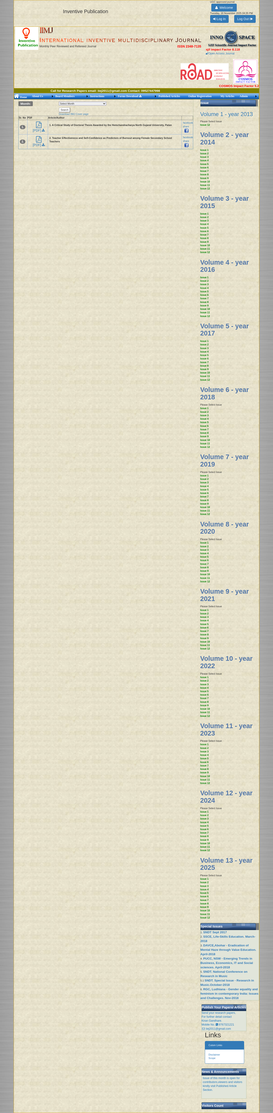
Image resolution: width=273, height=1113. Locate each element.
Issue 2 (204, 153)
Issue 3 (204, 157)
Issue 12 (205, 124)
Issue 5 (204, 164)
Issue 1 (204, 150)
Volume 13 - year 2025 (226, 864)
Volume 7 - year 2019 (224, 460)
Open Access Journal (220, 53)
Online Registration (200, 96)
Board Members (65, 96)
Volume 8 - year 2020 (224, 528)
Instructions (97, 96)
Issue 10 (205, 181)
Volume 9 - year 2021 (224, 595)
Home (20, 97)
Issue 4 (204, 160)
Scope (212, 1058)
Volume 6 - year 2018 (224, 393)
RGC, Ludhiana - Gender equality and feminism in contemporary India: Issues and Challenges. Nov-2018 (229, 993)
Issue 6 (204, 167)
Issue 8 (204, 174)
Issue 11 (205, 185)
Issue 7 (204, 171)
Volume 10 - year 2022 (226, 662)
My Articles (227, 96)
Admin (244, 96)
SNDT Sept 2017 (215, 932)
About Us (37, 96)
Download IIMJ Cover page (74, 114)
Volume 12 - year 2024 (226, 796)
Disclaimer (214, 1054)
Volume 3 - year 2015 (224, 202)
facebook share (188, 126)
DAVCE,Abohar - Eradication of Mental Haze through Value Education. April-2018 (228, 950)
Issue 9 (204, 178)
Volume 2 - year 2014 (224, 138)
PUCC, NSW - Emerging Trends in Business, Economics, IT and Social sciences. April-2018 (226, 963)
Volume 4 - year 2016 (224, 266)
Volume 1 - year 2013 (226, 114)
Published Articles (169, 96)
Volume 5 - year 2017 (224, 329)
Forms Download (129, 96)
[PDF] (39, 128)
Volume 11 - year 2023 (226, 729)
